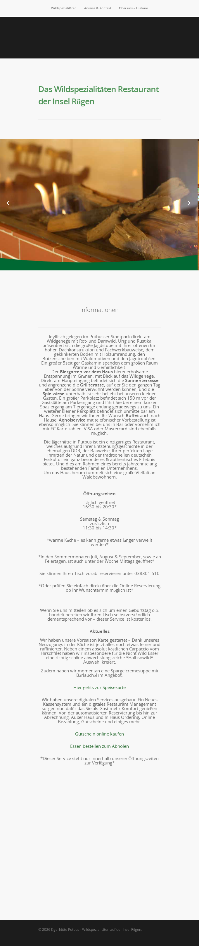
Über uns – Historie (133, 8)
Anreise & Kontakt (97, 8)
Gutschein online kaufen (99, 734)
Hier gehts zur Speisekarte (99, 687)
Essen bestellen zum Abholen (99, 746)
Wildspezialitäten (64, 8)
